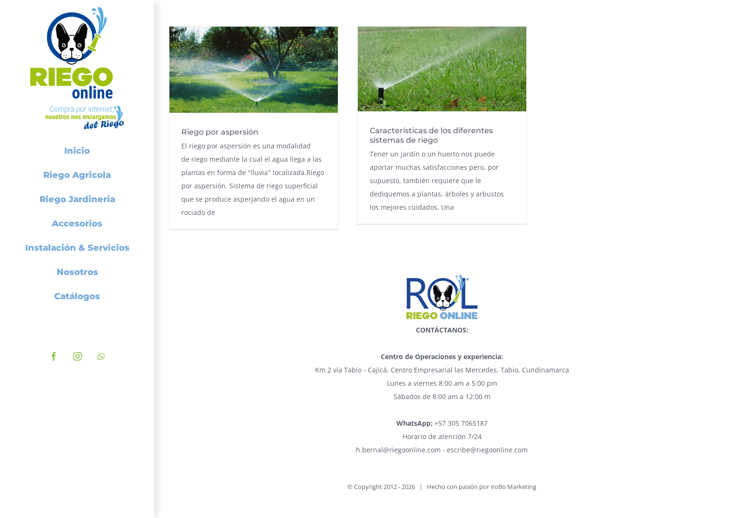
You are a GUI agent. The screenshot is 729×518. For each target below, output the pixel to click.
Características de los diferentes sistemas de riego (431, 135)
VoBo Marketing (513, 486)
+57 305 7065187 (442, 423)
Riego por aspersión (219, 132)
